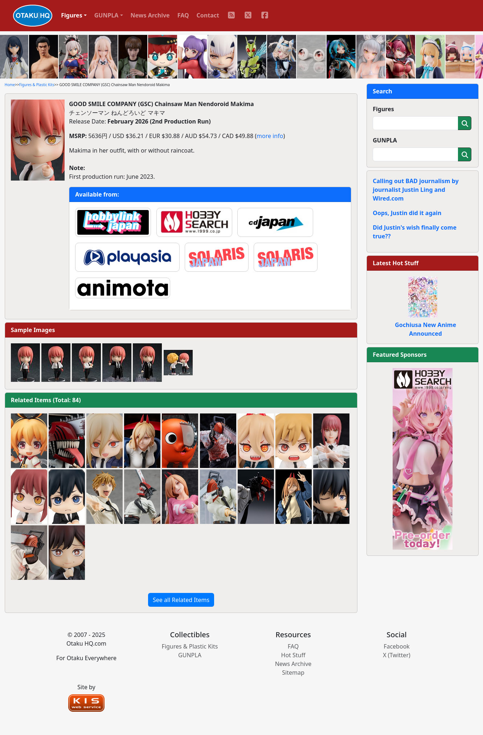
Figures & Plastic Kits (36, 84)
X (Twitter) (396, 655)
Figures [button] (71, 15)
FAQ (183, 15)
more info (270, 136)
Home (10, 84)
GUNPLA (385, 140)
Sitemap (293, 673)
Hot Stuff (293, 655)
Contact (208, 15)
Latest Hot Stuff (395, 263)
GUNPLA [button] (106, 15)
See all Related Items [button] (181, 600)
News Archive (150, 15)
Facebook (397, 646)
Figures (383, 109)
